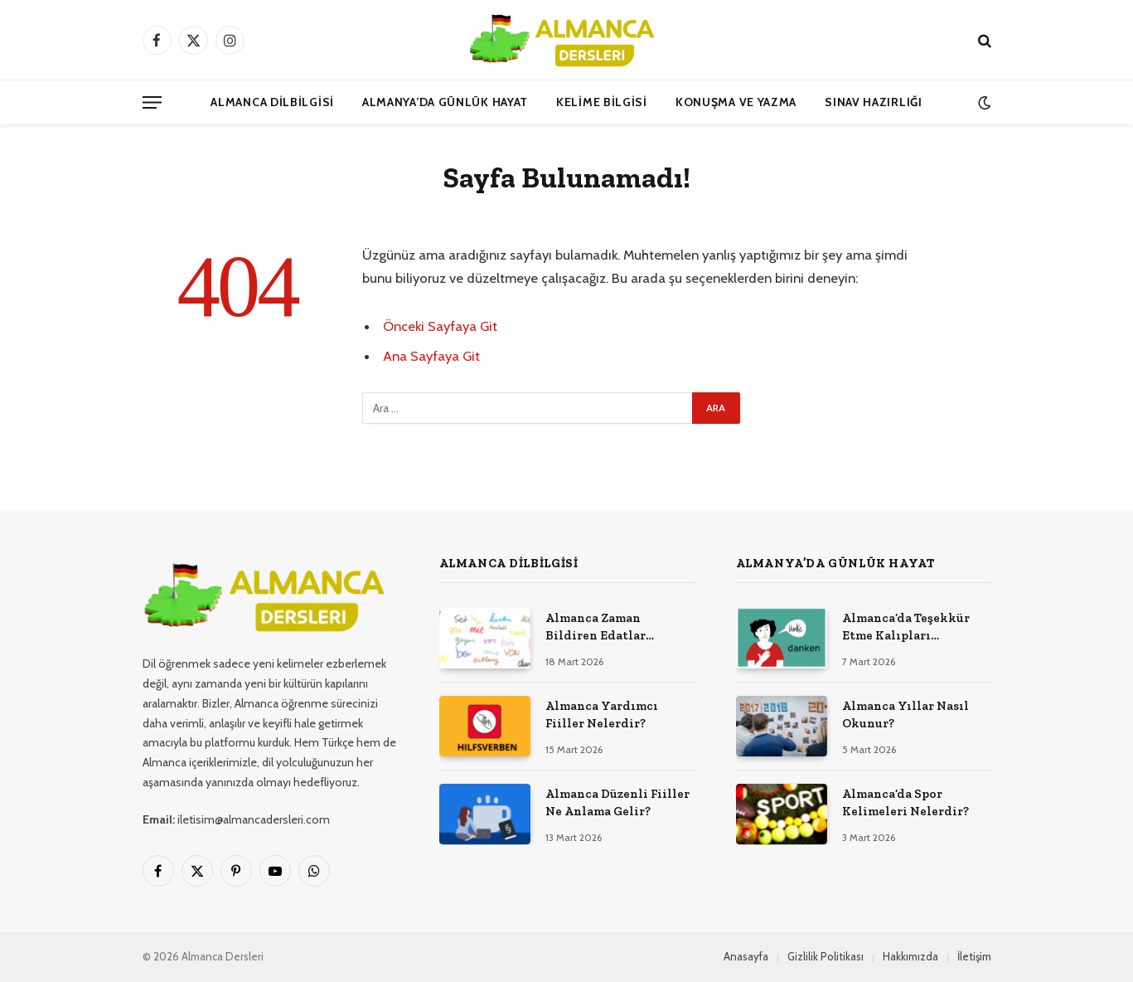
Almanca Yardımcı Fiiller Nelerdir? (601, 714)
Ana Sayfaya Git (431, 356)
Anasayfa (746, 956)
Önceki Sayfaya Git (440, 326)
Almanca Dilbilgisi (272, 102)
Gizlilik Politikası (825, 956)
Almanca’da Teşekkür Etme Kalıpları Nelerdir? (906, 627)
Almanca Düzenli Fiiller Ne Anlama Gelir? (617, 802)
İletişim (974, 956)
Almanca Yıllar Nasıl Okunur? (905, 714)
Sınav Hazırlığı (873, 102)
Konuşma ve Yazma (735, 102)
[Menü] (152, 102)
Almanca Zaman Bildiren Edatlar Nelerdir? (595, 627)
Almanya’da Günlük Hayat (445, 102)
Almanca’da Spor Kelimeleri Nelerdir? (905, 802)
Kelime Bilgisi (601, 102)
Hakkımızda (910, 956)
